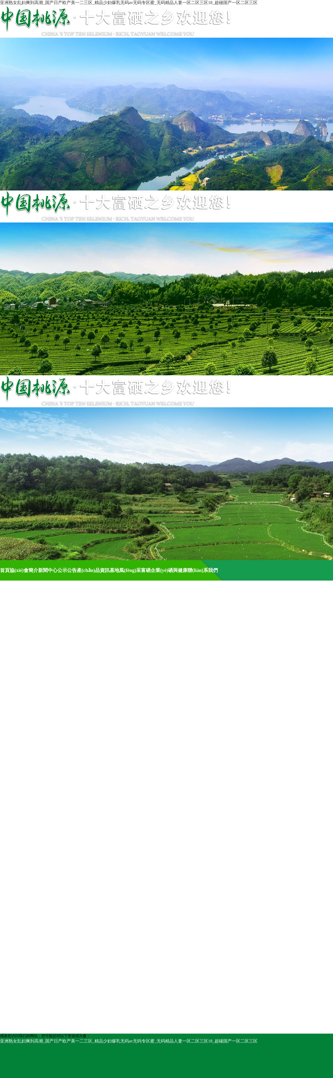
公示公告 (67, 570)
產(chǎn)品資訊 (93, 570)
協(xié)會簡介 (24, 570)
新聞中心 (47, 570)
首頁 (5, 570)
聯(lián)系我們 (202, 570)
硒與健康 (177, 570)
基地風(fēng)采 (125, 570)
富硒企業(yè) (154, 570)
